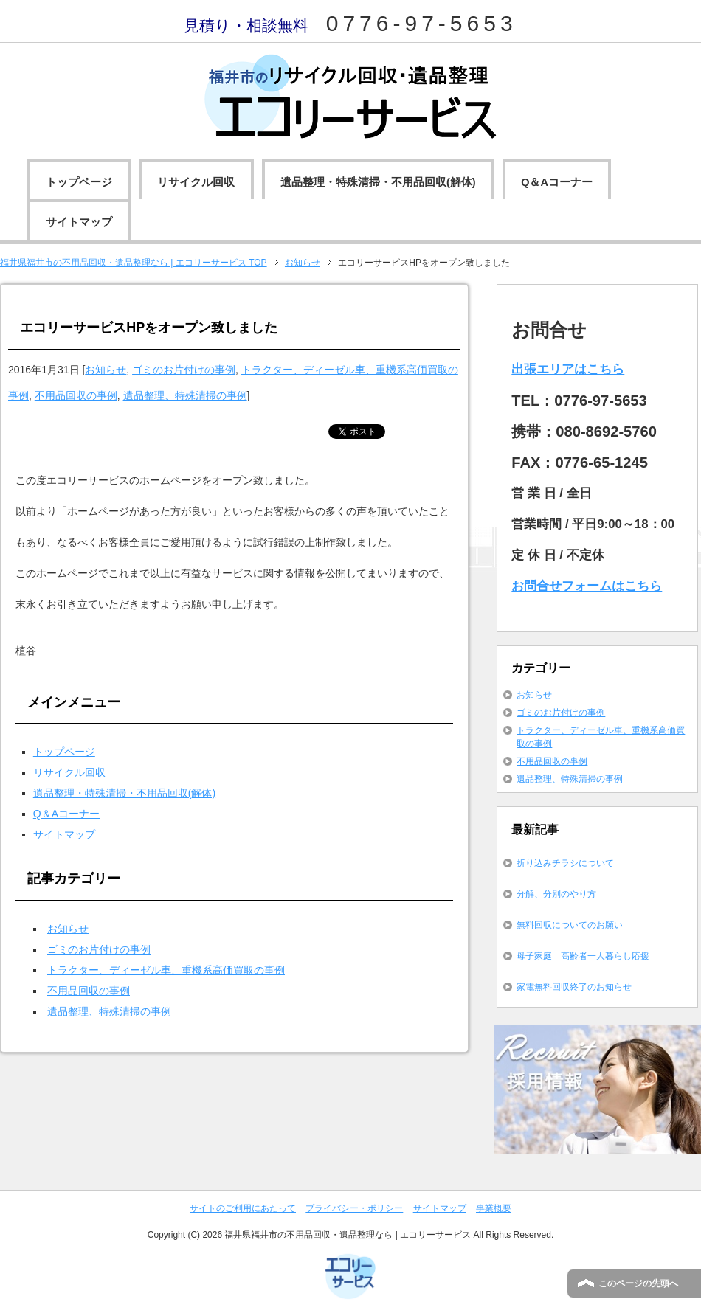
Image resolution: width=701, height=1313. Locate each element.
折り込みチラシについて (565, 863)
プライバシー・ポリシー (354, 1208)
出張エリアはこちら (567, 369)
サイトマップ (79, 222)
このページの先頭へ (638, 1283)
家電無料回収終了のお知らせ (574, 987)
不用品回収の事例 (76, 395)
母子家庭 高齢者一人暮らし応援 (583, 956)
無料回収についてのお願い (570, 925)
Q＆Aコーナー (557, 182)
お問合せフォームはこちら (586, 586)
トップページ (79, 182)
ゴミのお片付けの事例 (183, 369)
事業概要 (493, 1208)
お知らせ (105, 369)
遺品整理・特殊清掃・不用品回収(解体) (378, 182)
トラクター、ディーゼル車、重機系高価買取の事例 (166, 970)
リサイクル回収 (196, 182)
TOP (133, 262)
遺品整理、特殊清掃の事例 (185, 395)
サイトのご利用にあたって (243, 1208)
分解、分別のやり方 (556, 894)
